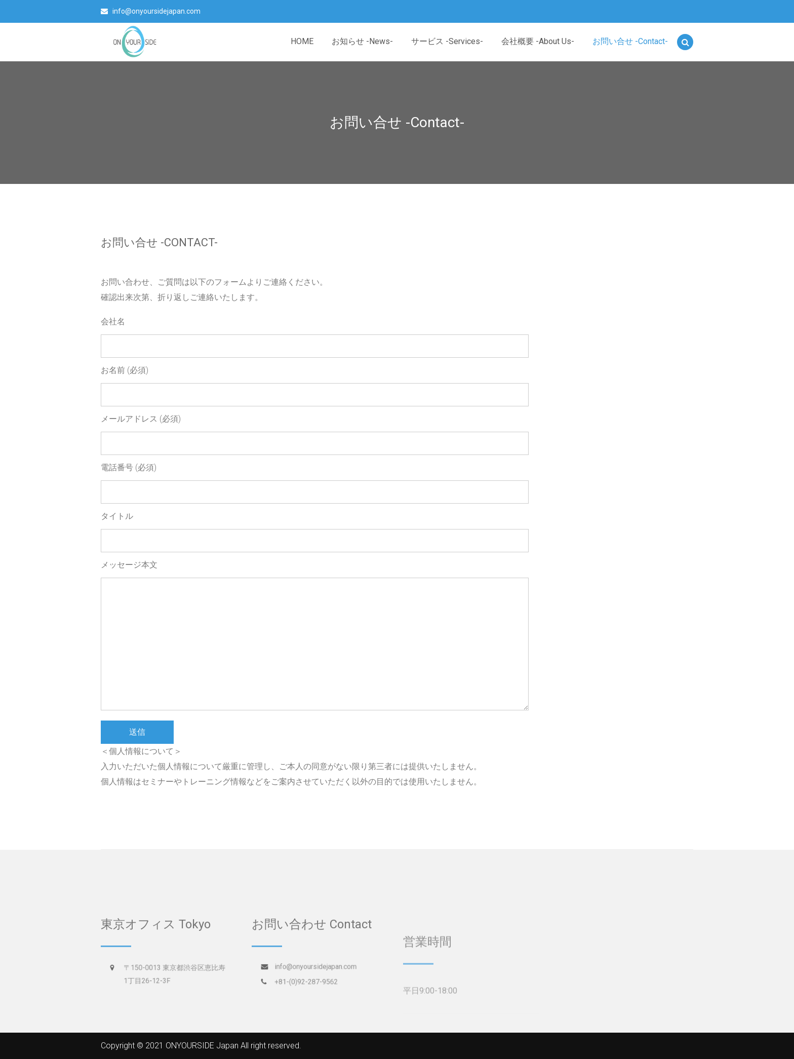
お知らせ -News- (362, 41)
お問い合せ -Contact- (630, 41)
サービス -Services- (447, 41)
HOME (302, 41)
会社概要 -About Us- (537, 41)
